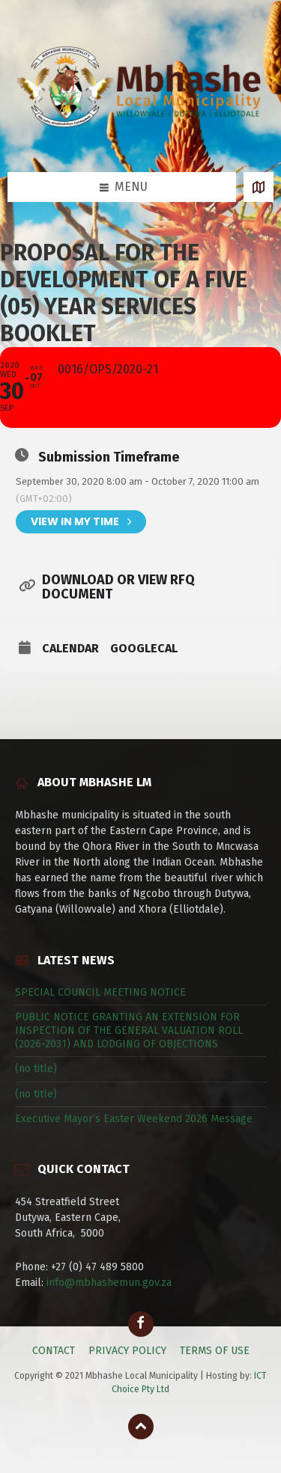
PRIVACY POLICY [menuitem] (127, 1350)
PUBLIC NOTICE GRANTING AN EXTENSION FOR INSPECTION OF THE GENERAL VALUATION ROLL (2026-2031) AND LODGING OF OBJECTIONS (129, 1030)
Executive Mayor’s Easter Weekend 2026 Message (134, 1118)
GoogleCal (144, 648)
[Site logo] (140, 142)
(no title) (36, 1068)
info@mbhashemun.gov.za (109, 1282)
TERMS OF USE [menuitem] (215, 1350)
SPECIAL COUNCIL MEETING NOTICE (100, 992)
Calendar (70, 648)
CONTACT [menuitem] (53, 1350)
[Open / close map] (259, 187)
